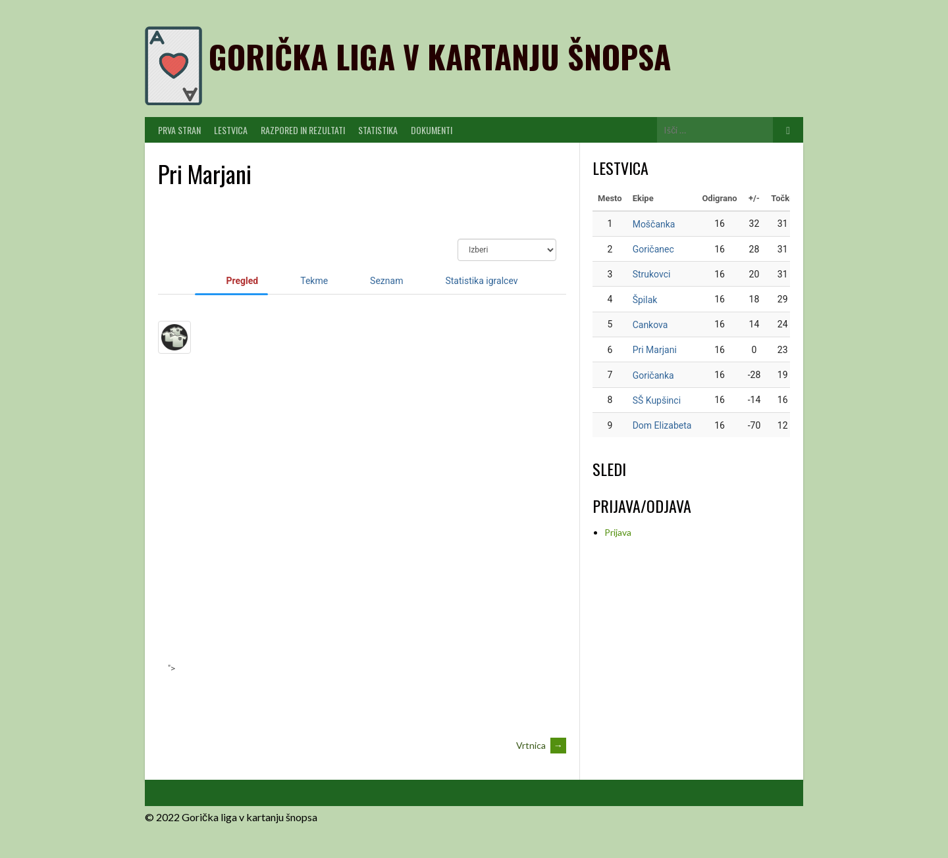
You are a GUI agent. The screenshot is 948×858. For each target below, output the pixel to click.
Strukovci (652, 274)
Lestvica (231, 130)
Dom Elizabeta (662, 425)
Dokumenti (431, 130)
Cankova (650, 325)
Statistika (378, 130)
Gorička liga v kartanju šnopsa (440, 56)
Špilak (645, 300)
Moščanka (654, 224)
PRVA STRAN (179, 130)
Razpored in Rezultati (303, 130)
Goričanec (653, 249)
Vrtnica (541, 745)
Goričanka (653, 375)
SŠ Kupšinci (657, 400)
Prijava (617, 532)
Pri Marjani (655, 350)
